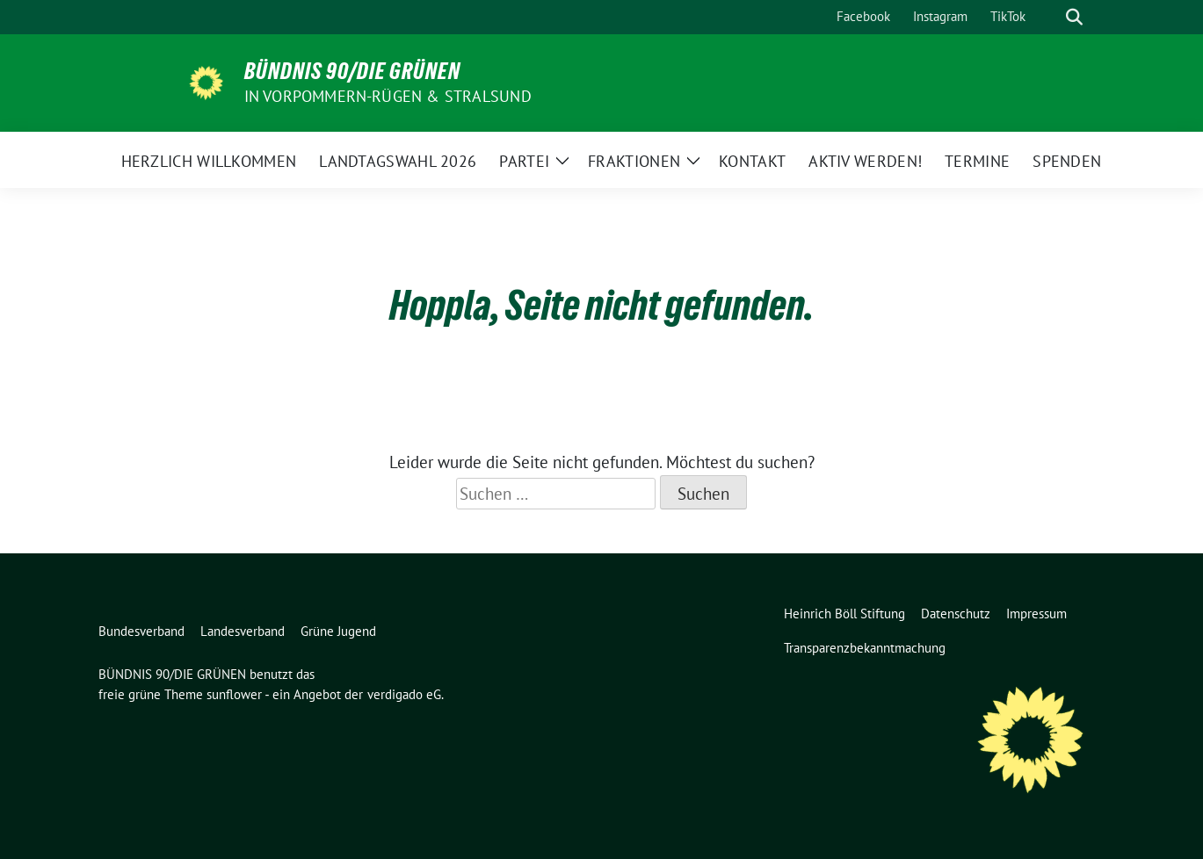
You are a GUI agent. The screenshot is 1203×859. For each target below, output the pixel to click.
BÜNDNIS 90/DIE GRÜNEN (352, 71)
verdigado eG (404, 694)
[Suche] (1049, 17)
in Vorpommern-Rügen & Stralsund (388, 96)
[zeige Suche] (1074, 17)
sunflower (234, 694)
